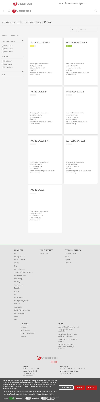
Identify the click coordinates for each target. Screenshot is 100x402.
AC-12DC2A (37, 189)
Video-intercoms (20, 275)
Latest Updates (46, 250)
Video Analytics (19, 260)
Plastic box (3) (8, 64)
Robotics (17, 288)
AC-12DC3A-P (39, 91)
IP (15, 253)
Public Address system (22, 310)
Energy (16, 291)
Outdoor (17, 304)
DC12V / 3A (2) (8, 49)
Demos (67, 257)
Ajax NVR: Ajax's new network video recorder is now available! (68, 329)
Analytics (35, 398)
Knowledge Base (70, 253)
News (60, 324)
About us (24, 327)
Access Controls (12, 22)
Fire (15, 266)
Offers (16, 316)
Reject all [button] (79, 387)
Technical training (73, 250)
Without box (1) (8, 67)
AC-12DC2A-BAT (40, 140)
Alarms (16, 263)
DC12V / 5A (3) (8, 52)
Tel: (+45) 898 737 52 (29, 373)
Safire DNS (68, 263)
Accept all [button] (91, 387)
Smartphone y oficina (21, 301)
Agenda (67, 260)
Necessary (19, 398)
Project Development (28, 333)
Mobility (17, 282)
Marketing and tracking (53, 398)
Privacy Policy (48, 394)
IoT (15, 294)
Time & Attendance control (23, 272)
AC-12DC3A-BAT (75, 140)
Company (24, 324)
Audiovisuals (18, 285)
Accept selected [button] (66, 387)
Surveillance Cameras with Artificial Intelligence (67, 335)
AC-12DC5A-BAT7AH (75, 92)
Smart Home (18, 298)
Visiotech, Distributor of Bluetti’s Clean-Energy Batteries (66, 346)
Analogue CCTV (19, 257)
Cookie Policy (35, 394)
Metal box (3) (8, 61)
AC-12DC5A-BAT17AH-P (76, 43)
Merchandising (19, 313)
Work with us (25, 330)
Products (18, 250)
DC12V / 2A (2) (8, 45)
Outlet (16, 320)
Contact (23, 336)
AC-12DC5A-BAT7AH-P (40, 43)
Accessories (33, 22)
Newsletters (43, 253)
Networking (18, 279)
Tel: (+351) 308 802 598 (67, 373)
